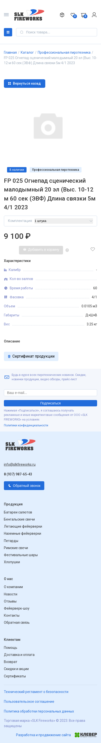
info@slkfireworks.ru (20, 464)
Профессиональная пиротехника (64, 52)
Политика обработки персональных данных (39, 711)
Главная (10, 52)
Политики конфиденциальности (26, 425)
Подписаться (50, 403)
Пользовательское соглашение (29, 701)
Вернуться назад (24, 83)
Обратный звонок (24, 486)
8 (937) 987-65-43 (18, 474)
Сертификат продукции (31, 356)
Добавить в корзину (41, 249)
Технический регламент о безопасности (36, 692)
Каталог (8, 32)
